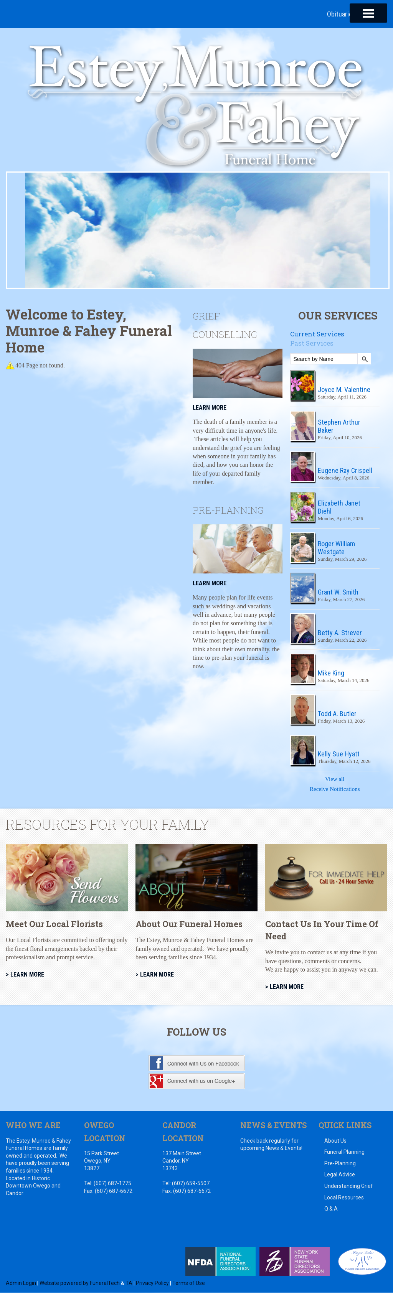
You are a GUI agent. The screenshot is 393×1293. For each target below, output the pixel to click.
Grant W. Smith (338, 592)
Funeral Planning (344, 1152)
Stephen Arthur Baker (339, 426)
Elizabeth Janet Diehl (339, 507)
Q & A (331, 1209)
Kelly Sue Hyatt (339, 754)
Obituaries (341, 14)
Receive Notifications (335, 789)
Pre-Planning (340, 1164)
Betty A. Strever (340, 633)
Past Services (312, 343)
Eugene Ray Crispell (345, 471)
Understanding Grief (348, 1186)
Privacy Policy (152, 1283)
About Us (335, 1141)
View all (334, 779)
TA (128, 1283)
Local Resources (344, 1197)
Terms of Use (188, 1283)
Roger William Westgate (336, 548)
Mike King (331, 673)
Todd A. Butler (337, 714)
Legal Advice (339, 1175)
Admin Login (21, 1283)
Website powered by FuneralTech (80, 1283)
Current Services (317, 333)
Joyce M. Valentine (344, 390)
